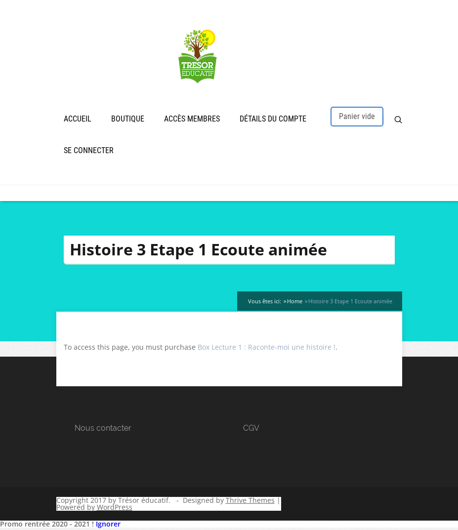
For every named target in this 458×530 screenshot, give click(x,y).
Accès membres (192, 119)
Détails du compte (273, 119)
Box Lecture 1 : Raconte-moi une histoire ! (266, 348)
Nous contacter (103, 429)
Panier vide (357, 117)
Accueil (77, 119)
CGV (251, 429)
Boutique (127, 119)
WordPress (114, 508)
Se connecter (89, 151)
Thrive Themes (250, 501)
